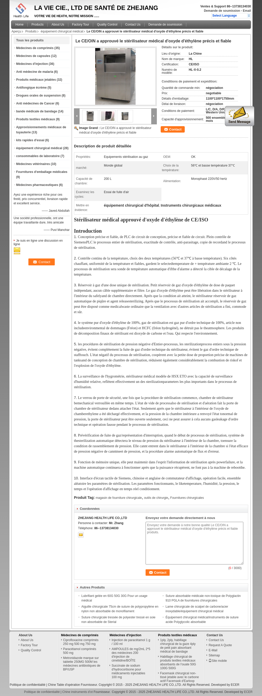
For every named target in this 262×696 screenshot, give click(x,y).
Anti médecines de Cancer (35, 103)
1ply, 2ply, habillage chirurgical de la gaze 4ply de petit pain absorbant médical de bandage (178, 645)
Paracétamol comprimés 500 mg (79, 651)
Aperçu (16, 31)
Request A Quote (220, 645)
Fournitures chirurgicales (187, 498)
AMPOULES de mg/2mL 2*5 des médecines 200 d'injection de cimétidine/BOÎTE (131, 654)
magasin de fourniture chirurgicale (119, 498)
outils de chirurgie (156, 498)
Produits (31, 31)
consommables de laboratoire (38, 156)
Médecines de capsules (33, 56)
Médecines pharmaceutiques (37, 185)
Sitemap (214, 655)
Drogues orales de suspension (38, 95)
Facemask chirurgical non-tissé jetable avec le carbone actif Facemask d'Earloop (179, 677)
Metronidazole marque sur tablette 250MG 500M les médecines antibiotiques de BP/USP (81, 663)
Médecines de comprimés (34, 48)
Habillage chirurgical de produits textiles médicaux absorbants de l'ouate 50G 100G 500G (178, 662)
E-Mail (213, 650)
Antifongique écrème (31, 87)
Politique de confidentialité (27, 685)
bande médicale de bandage (36, 111)
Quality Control (107, 24)
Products (37, 24)
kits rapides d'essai (30, 140)
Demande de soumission (222, 11)
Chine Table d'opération (64, 685)
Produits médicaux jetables (36, 79)
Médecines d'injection (32, 64)
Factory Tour (80, 24)
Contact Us (132, 24)
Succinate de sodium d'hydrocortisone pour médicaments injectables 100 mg (128, 671)
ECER (235, 685)
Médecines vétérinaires (33, 164)
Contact (175, 129)
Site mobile (218, 661)
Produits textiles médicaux (35, 119)
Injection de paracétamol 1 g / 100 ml (131, 642)
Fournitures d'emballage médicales (41, 172)
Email (247, 11)
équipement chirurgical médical (62, 31)
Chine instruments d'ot (77, 692)
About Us (57, 24)
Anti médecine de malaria (34, 72)
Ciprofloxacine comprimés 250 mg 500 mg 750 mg (81, 642)
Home (19, 24)
